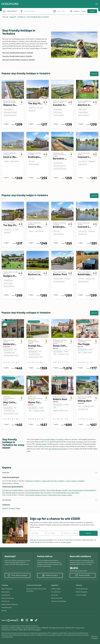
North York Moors (78, 442)
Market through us (50, 575)
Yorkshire (20, 17)
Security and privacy (8, 598)
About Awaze (6, 592)
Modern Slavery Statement (10, 604)
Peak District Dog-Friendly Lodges (60, 495)
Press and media (7, 607)
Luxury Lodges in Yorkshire (75, 481)
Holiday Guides (55, 589)
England (12, 17)
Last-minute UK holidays (58, 601)
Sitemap (4, 610)
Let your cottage (81, 595)
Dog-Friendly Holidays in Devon (36, 495)
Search (92, 11)
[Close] (96, 4)
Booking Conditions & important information (36, 590)
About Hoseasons (7, 589)
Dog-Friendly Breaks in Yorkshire (38, 17)
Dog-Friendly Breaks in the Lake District (65, 493)
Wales (18, 508)
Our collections (56, 592)
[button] (10, 11)
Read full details (82, 575)
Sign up (88, 533)
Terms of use (5, 601)
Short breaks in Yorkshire (10, 483)
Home (4, 17)
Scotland (12, 508)
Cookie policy (6, 595)
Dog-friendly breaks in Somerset (13, 493)
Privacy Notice (66, 542)
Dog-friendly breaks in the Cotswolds (38, 493)
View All (94, 74)
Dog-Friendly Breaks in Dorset (35, 490)
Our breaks (54, 595)
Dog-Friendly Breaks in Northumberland (82, 490)
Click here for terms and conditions (41, 540)
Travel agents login (82, 589)
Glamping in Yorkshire (33, 481)
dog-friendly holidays (48, 439)
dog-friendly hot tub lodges (58, 449)
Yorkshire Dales (41, 444)
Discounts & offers (56, 598)
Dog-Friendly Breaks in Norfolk (57, 490)
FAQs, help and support (17, 575)
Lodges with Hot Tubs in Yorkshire (53, 481)
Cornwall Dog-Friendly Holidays (13, 490)
